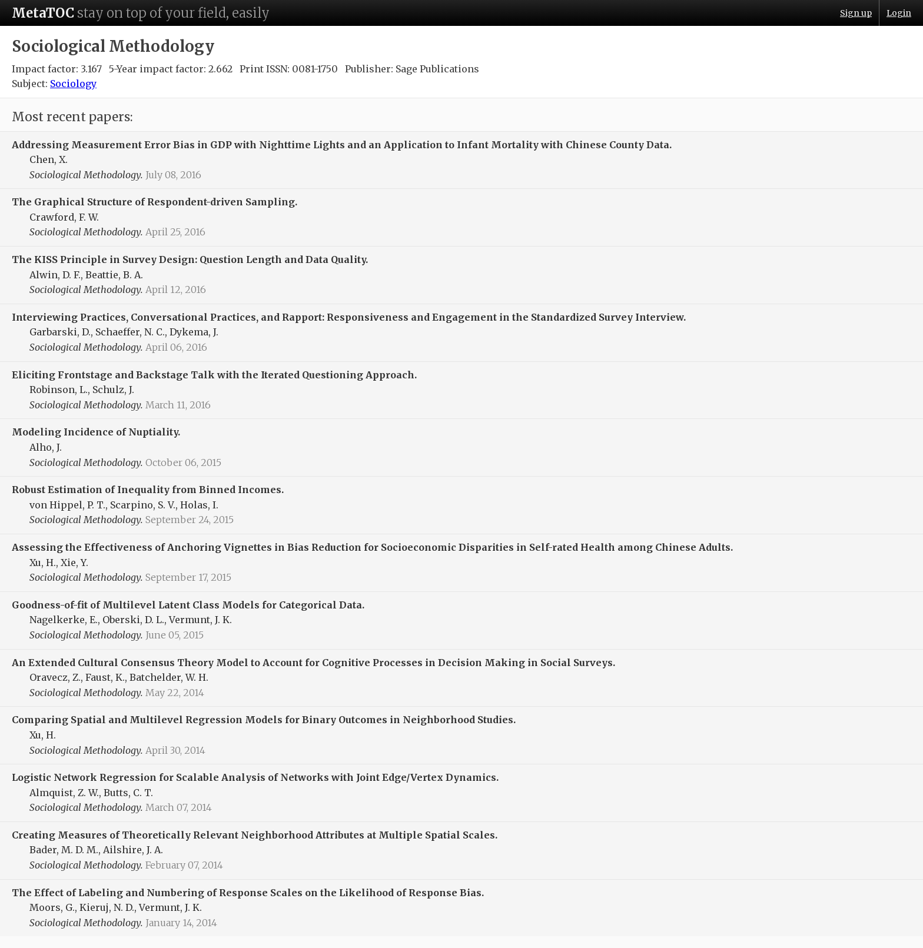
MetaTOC (43, 13)
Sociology (73, 83)
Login (899, 13)
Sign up (856, 13)
